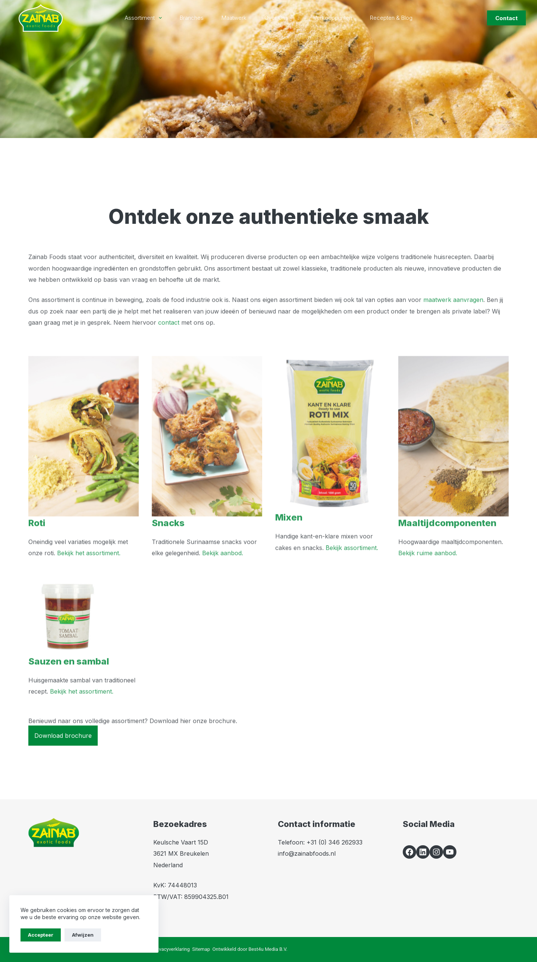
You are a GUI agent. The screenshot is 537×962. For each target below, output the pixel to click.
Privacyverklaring (171, 949)
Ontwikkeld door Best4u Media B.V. (250, 949)
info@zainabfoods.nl (307, 853)
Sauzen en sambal (68, 672)
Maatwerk (234, 17)
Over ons (281, 17)
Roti (36, 534)
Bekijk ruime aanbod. (427, 564)
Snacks (168, 534)
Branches (192, 17)
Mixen (288, 529)
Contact (506, 18)
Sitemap (201, 949)
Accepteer (40, 935)
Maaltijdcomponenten (447, 534)
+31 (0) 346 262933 (334, 842)
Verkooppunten (332, 17)
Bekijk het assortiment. (88, 564)
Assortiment (145, 17)
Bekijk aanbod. (222, 564)
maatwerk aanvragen (453, 311)
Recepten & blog (391, 17)
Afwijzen (83, 935)
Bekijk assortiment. (352, 559)
